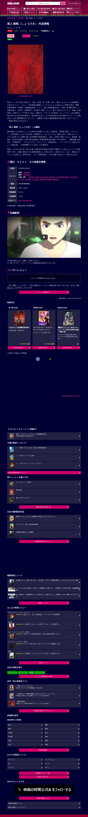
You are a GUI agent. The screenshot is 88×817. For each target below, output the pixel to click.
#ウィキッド (22, 672)
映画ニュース (29, 12)
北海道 (10, 733)
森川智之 (36, 179)
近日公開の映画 (58, 9)
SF (9, 763)
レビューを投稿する (43, 292)
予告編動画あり (45, 31)
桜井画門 (26, 175)
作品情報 (20, 18)
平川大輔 (58, 177)
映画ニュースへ (43, 603)
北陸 (46, 736)
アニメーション (34, 31)
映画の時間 (11, 18)
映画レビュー (43, 663)
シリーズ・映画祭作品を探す (43, 676)
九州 (9, 744)
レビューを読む (73, 12)
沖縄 (46, 744)
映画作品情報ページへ (15, 803)
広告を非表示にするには (70, 396)
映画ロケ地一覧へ (43, 777)
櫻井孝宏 (65, 177)
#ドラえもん (12, 672)
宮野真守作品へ (43, 347)
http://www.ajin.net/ (25, 200)
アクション (23, 31)
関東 (46, 725)
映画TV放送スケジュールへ (43, 711)
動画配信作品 (58, 12)
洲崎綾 (49, 179)
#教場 (31, 672)
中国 (9, 740)
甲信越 (10, 736)
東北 (46, 733)
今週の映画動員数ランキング (17, 472)
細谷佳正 (39, 177)
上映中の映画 (29, 9)
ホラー (47, 767)
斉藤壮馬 (55, 179)
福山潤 (45, 177)
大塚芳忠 (51, 177)
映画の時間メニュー (14, 9)
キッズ (47, 763)
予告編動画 (44, 12)
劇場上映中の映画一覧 (43, 507)
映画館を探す (14, 12)
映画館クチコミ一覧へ (43, 773)
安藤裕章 (26, 172)
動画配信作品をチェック (43, 541)
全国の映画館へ (43, 750)
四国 (46, 740)
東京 (9, 725)
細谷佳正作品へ (68, 347)
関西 (9, 729)
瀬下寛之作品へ (19, 347)
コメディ (11, 767)
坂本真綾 (43, 179)
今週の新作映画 (44, 9)
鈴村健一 (29, 179)
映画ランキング (73, 9)
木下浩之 (21, 179)
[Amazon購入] (25, 96)
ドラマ (16, 31)
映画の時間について (43, 798)
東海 (46, 729)
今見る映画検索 (73, 3)
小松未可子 (73, 177)
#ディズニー (39, 672)
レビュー (26, 36)
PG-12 (10, 31)
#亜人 (10, 39)
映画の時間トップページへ (16, 807)
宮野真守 (31, 177)
